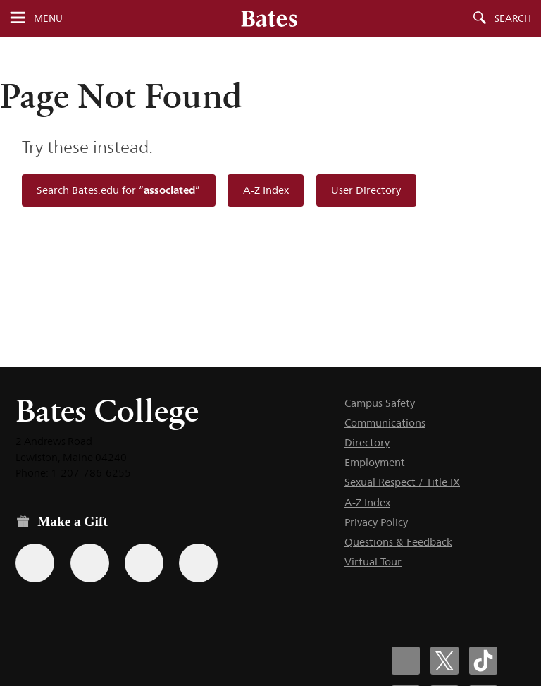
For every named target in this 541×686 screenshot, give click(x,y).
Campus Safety (379, 403)
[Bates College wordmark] (269, 18)
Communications (384, 423)
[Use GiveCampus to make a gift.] (198, 563)
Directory (367, 442)
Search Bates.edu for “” (118, 190)
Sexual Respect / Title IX (402, 482)
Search (513, 18)
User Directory (366, 190)
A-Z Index (266, 190)
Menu (48, 18)
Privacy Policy (376, 522)
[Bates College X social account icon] (444, 661)
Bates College (107, 410)
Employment (374, 462)
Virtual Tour (373, 562)
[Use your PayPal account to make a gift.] (144, 563)
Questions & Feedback (398, 542)
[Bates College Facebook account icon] (406, 661)
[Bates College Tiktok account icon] (483, 661)
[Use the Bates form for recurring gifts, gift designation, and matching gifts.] (34, 563)
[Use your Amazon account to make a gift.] (89, 563)
